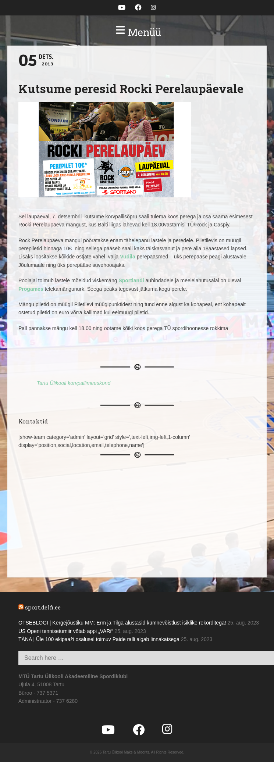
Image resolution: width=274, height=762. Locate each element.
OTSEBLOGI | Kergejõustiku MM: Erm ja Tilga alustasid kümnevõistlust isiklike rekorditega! (122, 623)
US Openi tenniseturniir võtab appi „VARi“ (65, 631)
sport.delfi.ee (43, 607)
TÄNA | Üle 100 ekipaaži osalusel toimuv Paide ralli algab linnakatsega (98, 639)
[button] (137, 32)
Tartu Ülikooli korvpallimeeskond (73, 383)
